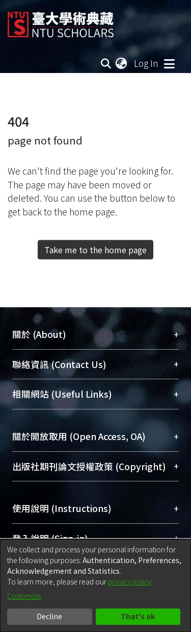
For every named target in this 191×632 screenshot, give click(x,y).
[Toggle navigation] (169, 63)
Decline (49, 616)
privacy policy (129, 581)
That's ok (138, 616)
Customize (24, 596)
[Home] (61, 20)
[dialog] (95, 585)
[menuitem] (122, 63)
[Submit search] (105, 63)
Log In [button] (146, 63)
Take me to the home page (95, 250)
